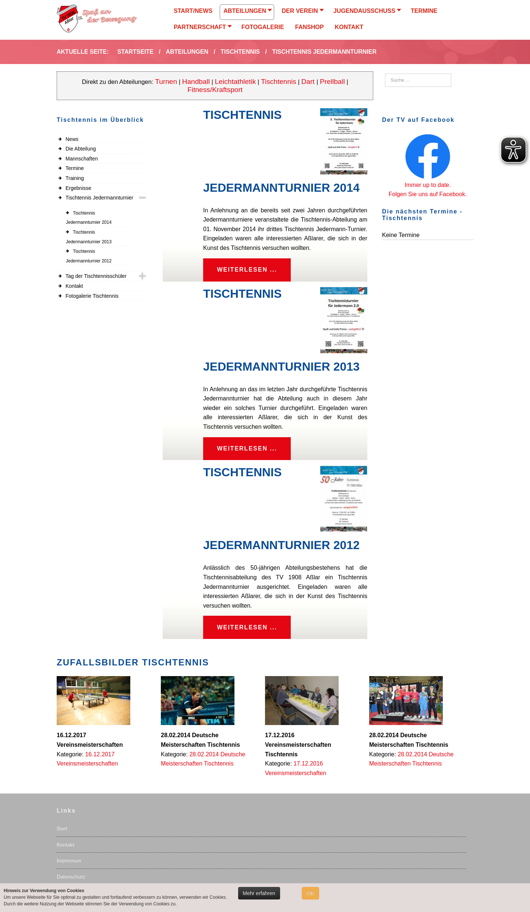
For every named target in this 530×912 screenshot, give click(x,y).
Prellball (332, 81)
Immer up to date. (427, 185)
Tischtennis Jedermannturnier (99, 198)
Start (62, 831)
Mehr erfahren (259, 893)
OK (310, 893)
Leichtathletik (235, 81)
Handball (196, 81)
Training (75, 178)
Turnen (166, 81)
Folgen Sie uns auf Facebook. (428, 194)
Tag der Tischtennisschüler (96, 276)
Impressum (69, 863)
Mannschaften (82, 159)
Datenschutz (71, 879)
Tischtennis (278, 81)
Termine (75, 168)
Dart (309, 81)
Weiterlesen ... (248, 270)
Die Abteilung (81, 149)
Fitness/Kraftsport (215, 89)
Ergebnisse (78, 188)
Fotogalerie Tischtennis (92, 296)
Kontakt (74, 286)
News (72, 139)
